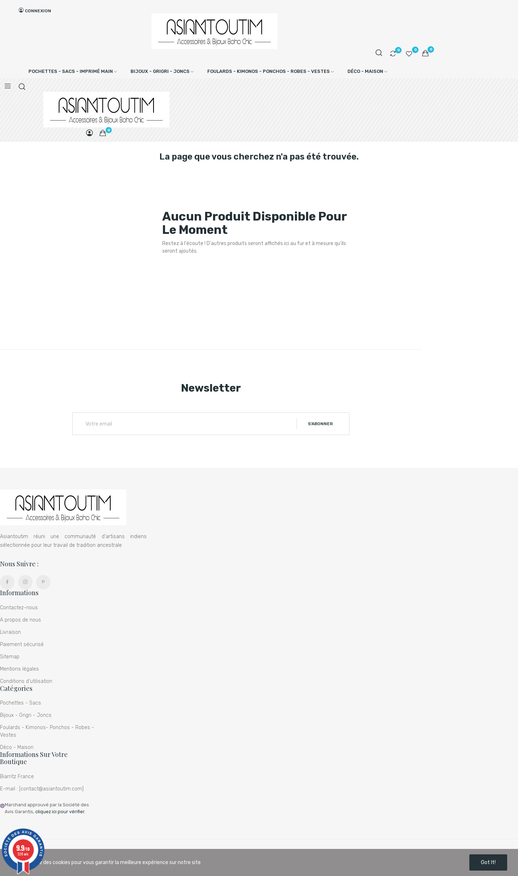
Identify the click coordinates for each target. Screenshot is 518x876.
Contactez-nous (19, 608)
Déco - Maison (17, 747)
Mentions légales (19, 669)
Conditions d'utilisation (26, 681)
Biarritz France (17, 776)
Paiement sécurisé (22, 644)
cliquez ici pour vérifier (59, 811)
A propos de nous (20, 620)
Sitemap (9, 657)
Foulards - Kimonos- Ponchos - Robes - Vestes (47, 731)
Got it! (488, 862)
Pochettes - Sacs (20, 703)
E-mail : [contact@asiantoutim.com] (42, 789)
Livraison (10, 632)
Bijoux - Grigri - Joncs (26, 715)
